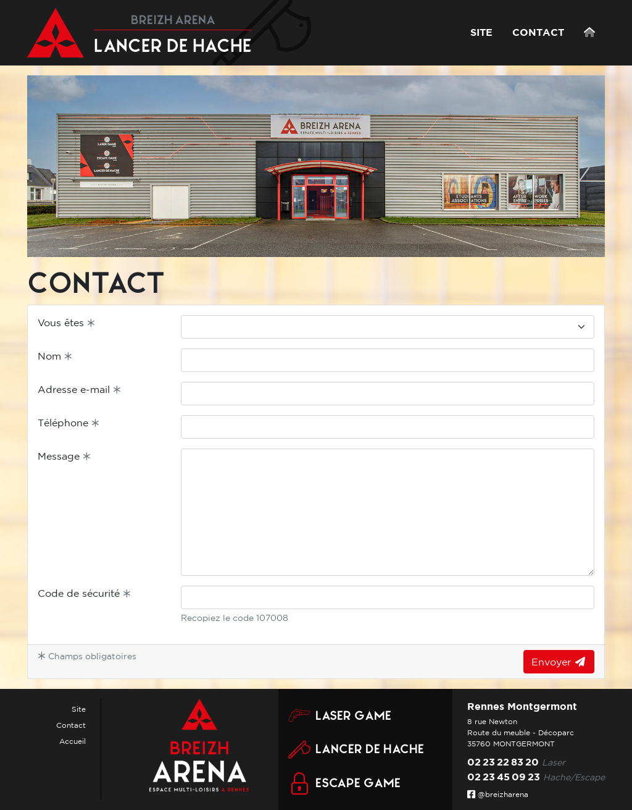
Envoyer (558, 661)
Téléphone (68, 422)
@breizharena (497, 794)
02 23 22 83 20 (503, 761)
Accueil (72, 741)
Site (79, 709)
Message (64, 456)
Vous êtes (66, 322)
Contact (71, 725)
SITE (481, 32)
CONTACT (538, 32)
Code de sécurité (84, 593)
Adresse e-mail (79, 389)
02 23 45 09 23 (503, 776)
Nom (55, 355)
